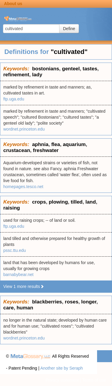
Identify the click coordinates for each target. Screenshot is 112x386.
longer (88, 302)
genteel (71, 69)
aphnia (40, 144)
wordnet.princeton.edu (24, 129)
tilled (77, 202)
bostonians (45, 69)
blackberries (47, 302)
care (8, 308)
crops (39, 202)
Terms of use (94, 380)
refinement (16, 74)
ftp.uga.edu (13, 99)
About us (13, 3)
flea (55, 144)
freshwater (46, 150)
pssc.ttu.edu (14, 250)
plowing (58, 202)
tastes (89, 69)
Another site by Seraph (61, 368)
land (90, 202)
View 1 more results (23, 286)
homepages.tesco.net (23, 186)
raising (11, 208)
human (24, 308)
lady (37, 74)
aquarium (74, 144)
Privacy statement (62, 380)
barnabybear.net (18, 274)
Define (69, 28)
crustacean (16, 150)
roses (71, 302)
